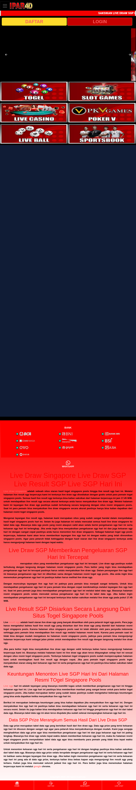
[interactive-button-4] (102, 112)
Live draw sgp (11, 563)
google (37, 766)
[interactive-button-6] (102, 134)
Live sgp (8, 686)
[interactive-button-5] (34, 134)
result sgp (14, 622)
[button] (6, 55)
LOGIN (100, 21)
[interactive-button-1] (34, 91)
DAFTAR (34, 21)
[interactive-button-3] (34, 112)
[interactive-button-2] (102, 91)
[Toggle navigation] (5, 5)
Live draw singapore (15, 491)
